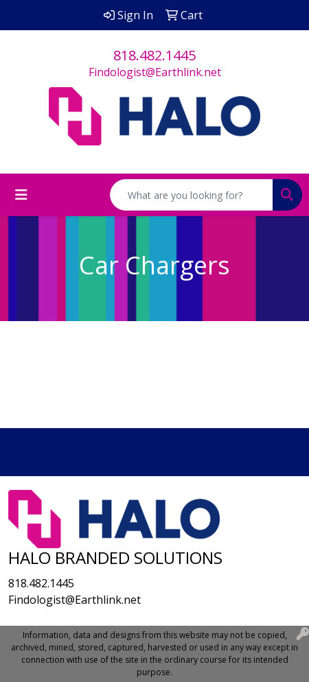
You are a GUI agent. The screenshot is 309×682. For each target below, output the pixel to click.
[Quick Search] (191, 195)
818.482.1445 (154, 55)
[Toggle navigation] (21, 194)
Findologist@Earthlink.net (155, 72)
